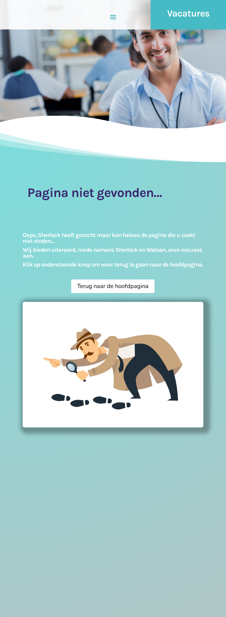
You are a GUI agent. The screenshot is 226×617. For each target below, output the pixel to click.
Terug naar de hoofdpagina (113, 286)
